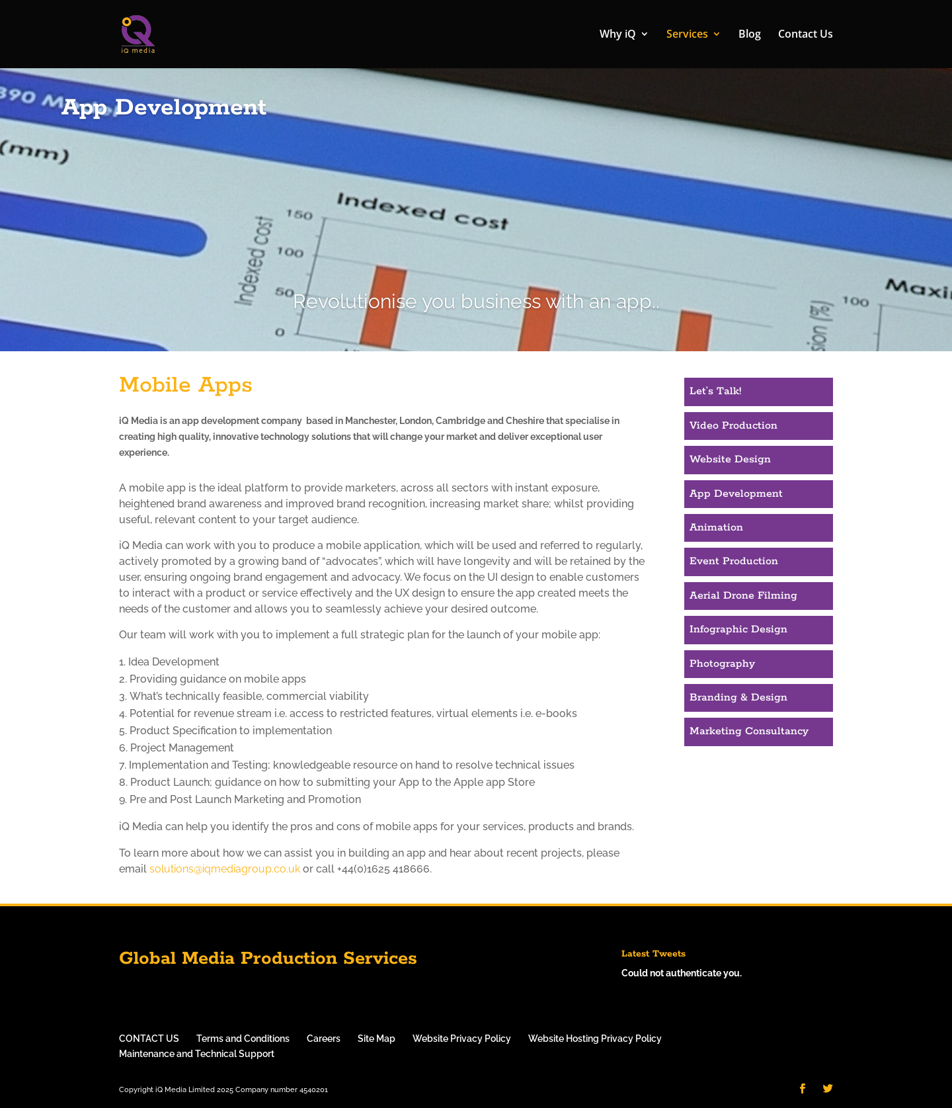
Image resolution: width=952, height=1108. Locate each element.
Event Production (734, 561)
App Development (736, 494)
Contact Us (805, 36)
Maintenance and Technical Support (196, 1053)
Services (687, 36)
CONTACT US (149, 1038)
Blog (749, 36)
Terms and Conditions (243, 1038)
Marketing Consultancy (749, 731)
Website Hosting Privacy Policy (595, 1038)
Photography (722, 664)
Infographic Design (738, 629)
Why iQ (618, 36)
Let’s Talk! (715, 391)
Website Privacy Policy (462, 1038)
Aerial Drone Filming (743, 596)
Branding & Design (738, 697)
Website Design (730, 459)
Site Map (376, 1038)
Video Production (733, 426)
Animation (716, 527)
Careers (323, 1038)
